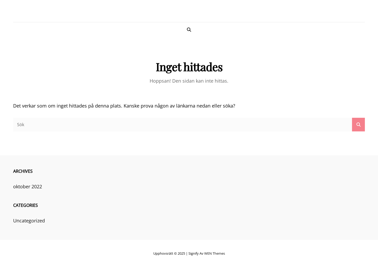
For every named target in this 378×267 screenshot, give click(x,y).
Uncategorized (29, 220)
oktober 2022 (27, 186)
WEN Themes (214, 253)
